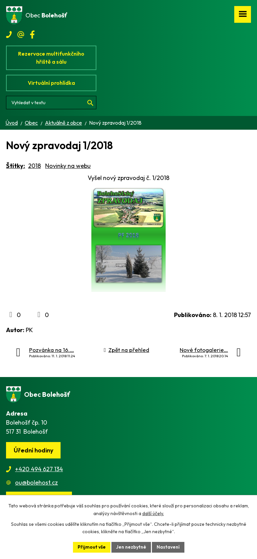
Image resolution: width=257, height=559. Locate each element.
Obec (31, 122)
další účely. (153, 513)
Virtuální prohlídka (51, 82)
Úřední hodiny (33, 450)
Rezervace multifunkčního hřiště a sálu (51, 57)
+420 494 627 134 (39, 469)
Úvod (11, 122)
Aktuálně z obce (63, 122)
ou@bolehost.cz (36, 482)
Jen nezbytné (131, 547)
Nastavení (168, 547)
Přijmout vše (92, 547)
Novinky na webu (68, 166)
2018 (34, 166)
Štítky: (15, 166)
